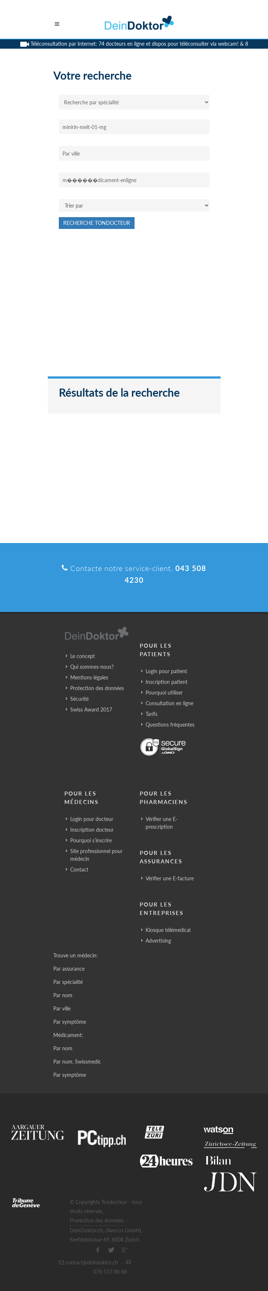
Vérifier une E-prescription (162, 823)
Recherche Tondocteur (96, 223)
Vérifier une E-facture (170, 878)
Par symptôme (69, 1022)
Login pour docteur (91, 819)
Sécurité (79, 699)
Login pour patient (166, 671)
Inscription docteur (92, 830)
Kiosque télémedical (168, 930)
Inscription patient (166, 682)
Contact (79, 869)
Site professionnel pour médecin (96, 855)
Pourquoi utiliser (164, 692)
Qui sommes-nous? (92, 667)
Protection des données (97, 688)
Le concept (82, 656)
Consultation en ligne (169, 703)
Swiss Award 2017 (91, 709)
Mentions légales (89, 677)
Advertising (158, 940)
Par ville (62, 1008)
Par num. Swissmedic (77, 1061)
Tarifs (151, 714)
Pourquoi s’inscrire (91, 840)
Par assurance (69, 968)
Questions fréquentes (170, 724)
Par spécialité (68, 982)
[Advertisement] (134, 306)
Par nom (62, 995)
